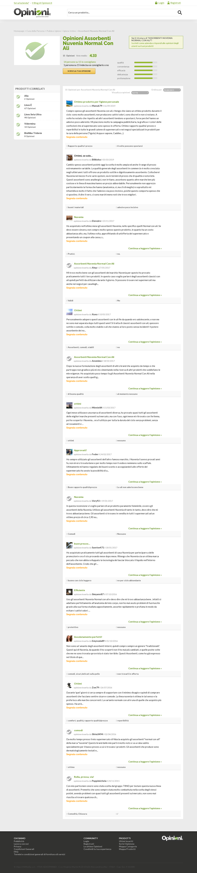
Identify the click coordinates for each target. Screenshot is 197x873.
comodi (78, 730)
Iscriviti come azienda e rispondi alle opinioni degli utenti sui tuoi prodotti (156, 42)
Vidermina (29, 123)
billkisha (96, 159)
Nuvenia (78, 216)
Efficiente (79, 590)
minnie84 (97, 407)
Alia (26, 95)
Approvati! (80, 450)
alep (94, 267)
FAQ (16, 851)
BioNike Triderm (33, 133)
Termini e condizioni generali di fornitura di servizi (39, 854)
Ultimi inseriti (126, 841)
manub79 (97, 105)
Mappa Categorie (128, 846)
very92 (96, 500)
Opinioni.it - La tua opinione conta (38, 13)
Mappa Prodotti (127, 849)
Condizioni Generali (24, 849)
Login (161, 2)
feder (95, 454)
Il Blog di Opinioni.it (42, 3)
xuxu (94, 314)
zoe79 (95, 687)
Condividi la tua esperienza (97, 849)
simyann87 (98, 594)
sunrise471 (98, 547)
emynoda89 (98, 640)
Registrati (175, 2)
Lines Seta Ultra (32, 114)
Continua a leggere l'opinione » (145, 248)
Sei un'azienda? (21, 3)
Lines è (28, 105)
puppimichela (99, 780)
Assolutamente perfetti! (88, 636)
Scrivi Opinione (126, 843)
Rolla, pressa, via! (84, 776)
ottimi (77, 403)
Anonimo (97, 360)
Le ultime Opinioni (93, 846)
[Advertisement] (37, 161)
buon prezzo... (82, 543)
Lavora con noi (21, 843)
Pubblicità (19, 841)
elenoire (96, 220)
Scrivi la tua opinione (79, 71)
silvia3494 (97, 734)
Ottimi (78, 310)
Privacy (17, 846)
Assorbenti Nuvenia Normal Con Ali (94, 263)
